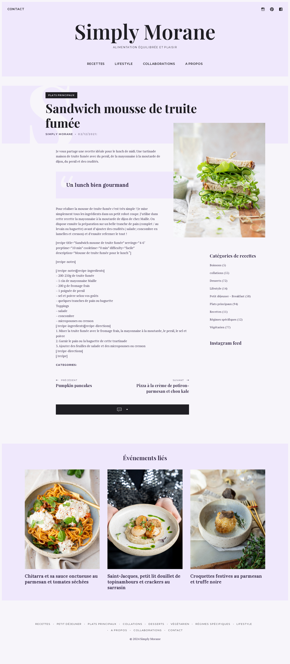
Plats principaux (61, 95)
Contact (15, 9)
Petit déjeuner (69, 623)
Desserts (215, 281)
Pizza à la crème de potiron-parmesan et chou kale (162, 388)
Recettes (96, 64)
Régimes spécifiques (223, 319)
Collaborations (159, 64)
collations (216, 273)
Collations (132, 623)
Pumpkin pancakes (74, 385)
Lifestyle (124, 64)
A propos (194, 64)
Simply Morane (59, 134)
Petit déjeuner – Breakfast (227, 296)
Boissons (215, 265)
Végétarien (217, 327)
